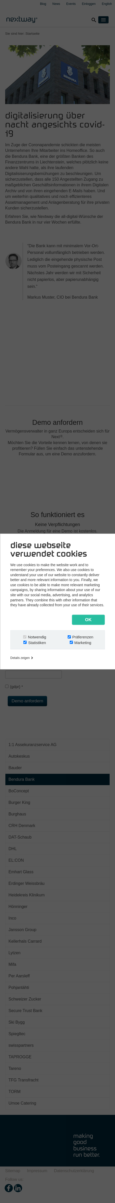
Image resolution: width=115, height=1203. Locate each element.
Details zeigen (21, 658)
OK (88, 619)
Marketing (82, 642)
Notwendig (37, 637)
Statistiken (37, 642)
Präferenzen (82, 637)
